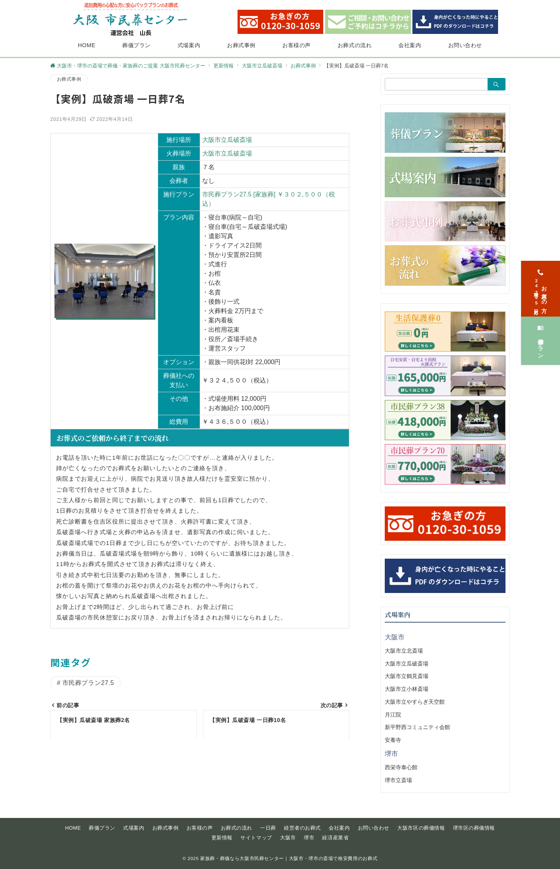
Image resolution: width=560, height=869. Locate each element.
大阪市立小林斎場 (406, 689)
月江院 (393, 714)
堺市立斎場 (398, 780)
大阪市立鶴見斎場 (406, 676)
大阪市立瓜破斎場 (227, 139)
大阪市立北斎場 (404, 651)
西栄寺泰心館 (401, 767)
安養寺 (393, 740)
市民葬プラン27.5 (88, 683)
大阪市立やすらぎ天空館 (415, 702)
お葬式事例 (69, 78)
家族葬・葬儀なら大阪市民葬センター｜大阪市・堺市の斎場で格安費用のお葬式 (288, 858)
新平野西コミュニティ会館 (417, 727)
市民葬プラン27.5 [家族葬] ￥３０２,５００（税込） (268, 199)
